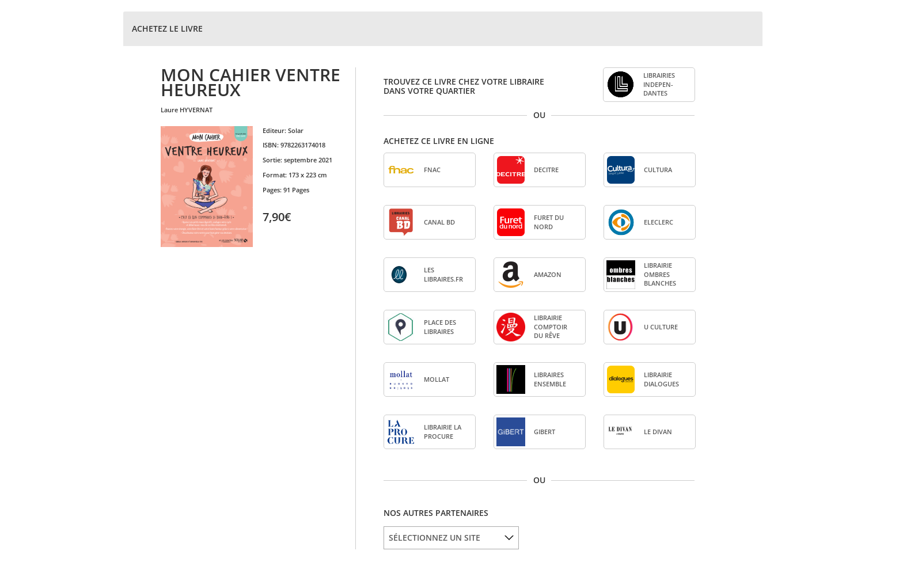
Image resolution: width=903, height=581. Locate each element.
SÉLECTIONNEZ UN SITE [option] (434, 537)
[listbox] (451, 537)
